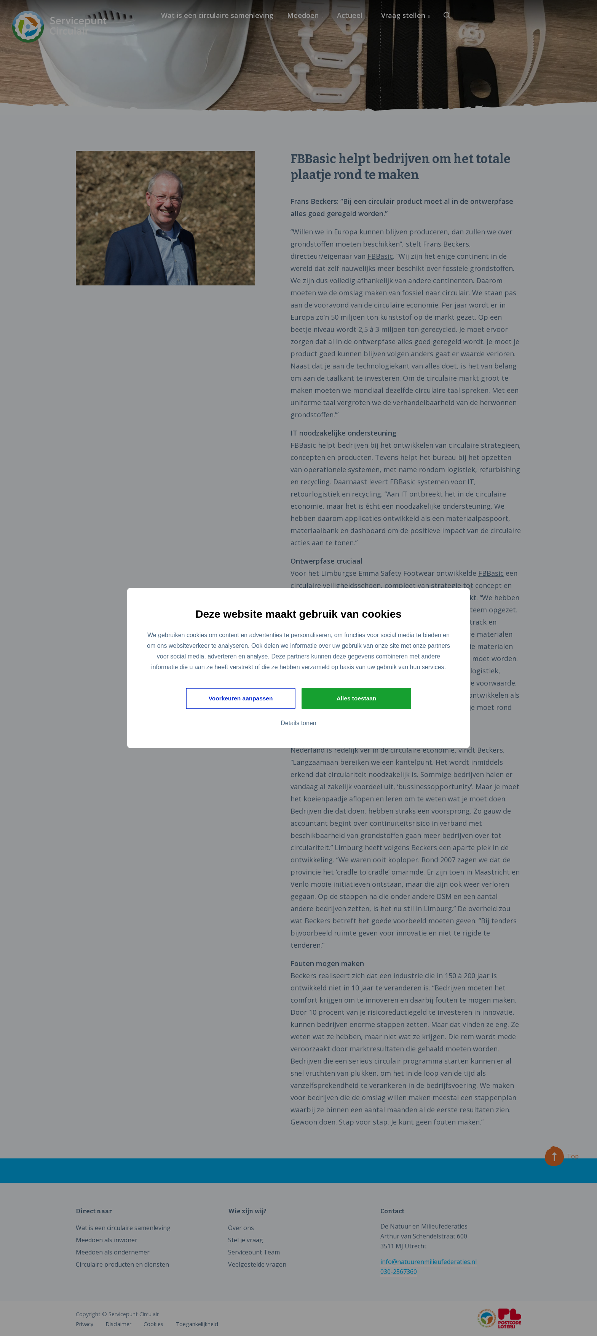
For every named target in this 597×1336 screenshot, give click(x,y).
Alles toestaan (356, 698)
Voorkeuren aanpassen (241, 698)
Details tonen (298, 723)
